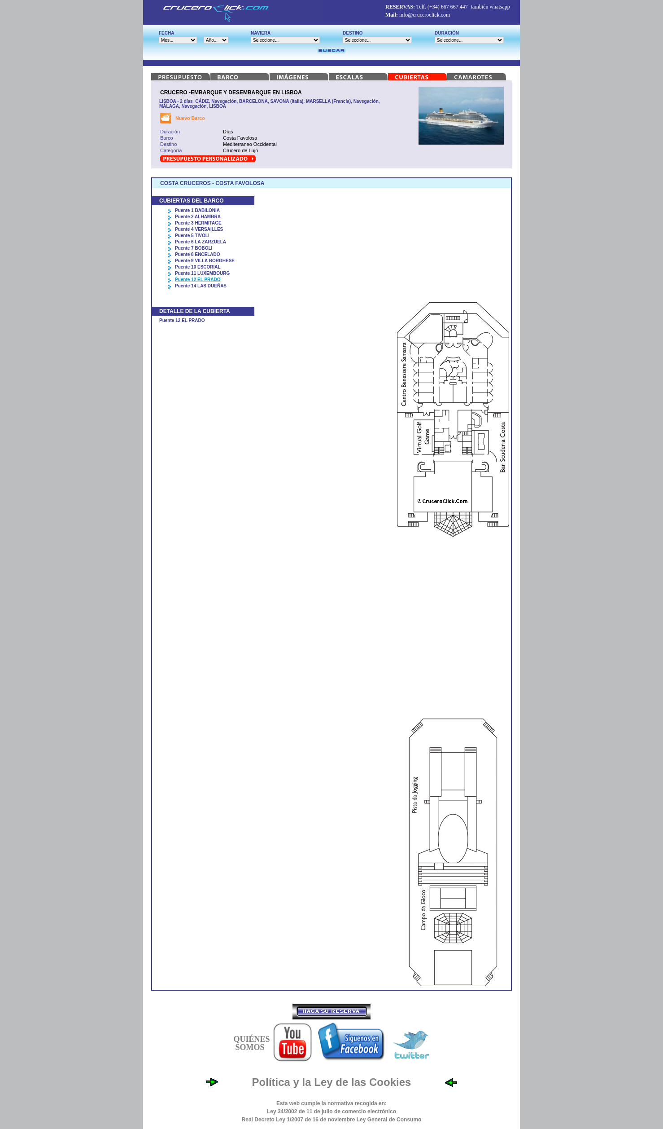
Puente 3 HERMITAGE (198, 223)
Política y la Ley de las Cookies (331, 1082)
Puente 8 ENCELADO (197, 254)
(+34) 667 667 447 (447, 7)
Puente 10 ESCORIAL (198, 267)
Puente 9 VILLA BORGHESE (205, 260)
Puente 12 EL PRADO (198, 279)
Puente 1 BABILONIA (197, 210)
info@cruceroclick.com (424, 15)
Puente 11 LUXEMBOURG (202, 273)
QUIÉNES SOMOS (251, 1043)
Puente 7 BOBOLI (193, 248)
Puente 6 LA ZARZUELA (200, 241)
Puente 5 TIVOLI (192, 235)
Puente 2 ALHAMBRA (198, 216)
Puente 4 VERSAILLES (199, 229)
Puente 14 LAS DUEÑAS (201, 285)
